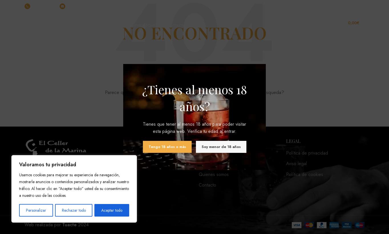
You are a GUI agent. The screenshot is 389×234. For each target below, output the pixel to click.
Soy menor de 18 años (221, 146)
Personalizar (36, 210)
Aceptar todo (112, 210)
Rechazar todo (73, 210)
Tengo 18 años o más (167, 146)
